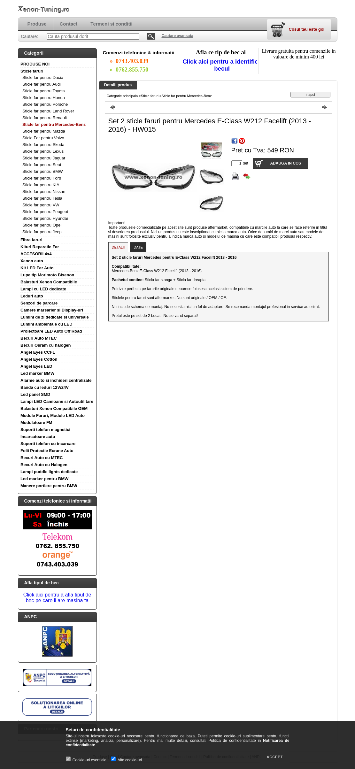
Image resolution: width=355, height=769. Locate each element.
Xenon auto (31, 260)
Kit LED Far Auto (37, 267)
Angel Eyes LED (36, 366)
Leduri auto (31, 296)
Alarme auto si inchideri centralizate (56, 380)
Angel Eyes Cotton (39, 359)
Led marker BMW (37, 373)
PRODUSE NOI (35, 64)
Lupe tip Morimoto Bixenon (47, 275)
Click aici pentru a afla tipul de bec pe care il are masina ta (57, 597)
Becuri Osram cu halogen (45, 345)
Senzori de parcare (39, 303)
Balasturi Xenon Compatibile (48, 282)
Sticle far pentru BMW (42, 171)
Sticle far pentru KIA (40, 184)
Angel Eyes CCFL (37, 352)
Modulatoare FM (36, 422)
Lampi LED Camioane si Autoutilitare (56, 401)
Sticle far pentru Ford (41, 178)
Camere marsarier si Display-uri (51, 310)
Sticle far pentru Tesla (42, 198)
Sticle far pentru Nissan (43, 191)
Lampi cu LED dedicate (43, 289)
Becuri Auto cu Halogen (43, 464)
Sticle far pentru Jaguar (43, 158)
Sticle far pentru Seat (41, 164)
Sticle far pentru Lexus (43, 151)
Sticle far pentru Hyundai (45, 218)
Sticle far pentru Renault (44, 117)
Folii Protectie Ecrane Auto (46, 450)
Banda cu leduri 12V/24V (44, 387)
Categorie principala (122, 96)
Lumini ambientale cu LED (46, 324)
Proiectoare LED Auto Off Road (51, 331)
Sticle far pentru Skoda (43, 144)
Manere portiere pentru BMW (48, 485)
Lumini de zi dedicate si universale (54, 317)
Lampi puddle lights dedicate (49, 471)
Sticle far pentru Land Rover (48, 111)
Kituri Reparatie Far (39, 246)
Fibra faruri (31, 239)
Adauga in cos (285, 163)
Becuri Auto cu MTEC (41, 457)
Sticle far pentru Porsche (45, 104)
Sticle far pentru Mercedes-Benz (54, 124)
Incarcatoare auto (37, 436)
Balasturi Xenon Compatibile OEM (54, 408)
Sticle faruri (31, 71)
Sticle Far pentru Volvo (43, 137)
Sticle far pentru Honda (43, 97)
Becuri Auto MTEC (38, 338)
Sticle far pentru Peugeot (45, 211)
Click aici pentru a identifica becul (221, 65)
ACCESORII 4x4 (36, 253)
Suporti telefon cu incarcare (47, 443)
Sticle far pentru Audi (41, 84)
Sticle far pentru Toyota (43, 90)
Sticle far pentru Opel (41, 225)
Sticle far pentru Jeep (42, 231)
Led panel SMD (35, 394)
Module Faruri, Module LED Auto (52, 415)
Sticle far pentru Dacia (42, 77)
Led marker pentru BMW (44, 478)
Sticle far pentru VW (40, 205)
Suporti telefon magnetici (45, 429)
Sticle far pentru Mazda (43, 131)
